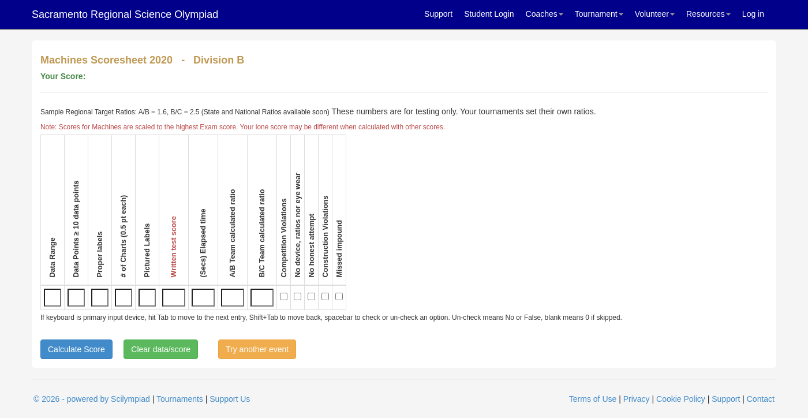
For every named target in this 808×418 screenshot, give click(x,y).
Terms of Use (592, 399)
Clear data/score (160, 349)
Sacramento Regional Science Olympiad (125, 14)
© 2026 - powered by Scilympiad (91, 399)
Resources (708, 13)
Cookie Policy (680, 399)
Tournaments (179, 399)
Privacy (636, 399)
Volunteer (655, 13)
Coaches (544, 13)
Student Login (489, 13)
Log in (753, 13)
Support (438, 13)
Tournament (599, 13)
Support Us (230, 399)
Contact (761, 399)
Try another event (257, 349)
